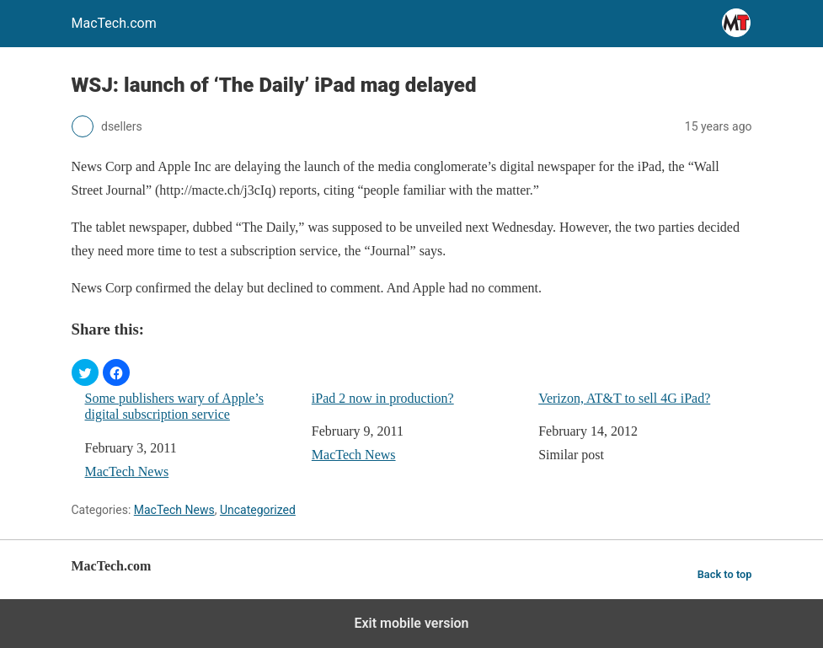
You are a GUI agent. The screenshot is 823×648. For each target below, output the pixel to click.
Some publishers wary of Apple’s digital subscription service (174, 406)
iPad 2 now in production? (383, 398)
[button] (85, 372)
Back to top (724, 574)
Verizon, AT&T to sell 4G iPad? (624, 398)
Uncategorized (258, 510)
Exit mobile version (411, 623)
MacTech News (127, 471)
